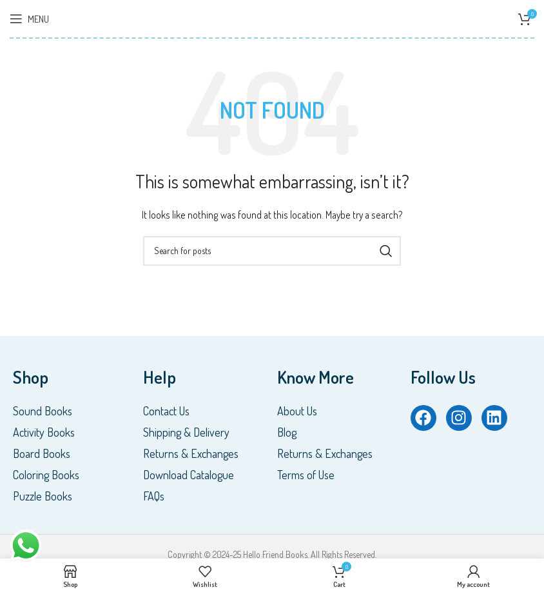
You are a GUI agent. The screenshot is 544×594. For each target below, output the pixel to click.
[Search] (272, 251)
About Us (297, 411)
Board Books (41, 453)
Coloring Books (46, 475)
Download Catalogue (188, 475)
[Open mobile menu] (29, 19)
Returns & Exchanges (190, 453)
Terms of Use (306, 475)
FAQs (153, 496)
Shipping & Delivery (186, 432)
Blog (286, 432)
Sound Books (42, 411)
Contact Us (166, 411)
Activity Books (44, 432)
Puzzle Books (42, 496)
